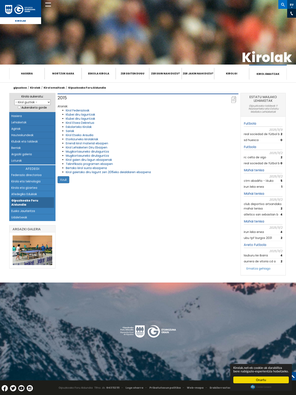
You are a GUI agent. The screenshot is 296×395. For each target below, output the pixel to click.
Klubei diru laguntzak (80, 114)
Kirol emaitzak (268, 74)
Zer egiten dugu (132, 73)
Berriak (16, 148)
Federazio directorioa (26, 175)
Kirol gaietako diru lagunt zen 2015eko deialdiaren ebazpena (108, 172)
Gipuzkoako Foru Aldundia (87, 87)
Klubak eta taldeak (24, 141)
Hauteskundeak (22, 135)
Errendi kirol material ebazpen (87, 143)
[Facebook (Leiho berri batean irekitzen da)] (5, 388)
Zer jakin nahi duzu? (198, 73)
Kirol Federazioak (77, 110)
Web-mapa (195, 387)
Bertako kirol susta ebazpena (86, 168)
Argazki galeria (21, 154)
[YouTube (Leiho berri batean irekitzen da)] (21, 388)
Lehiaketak (19, 122)
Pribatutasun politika (165, 387)
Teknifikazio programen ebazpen (89, 164)
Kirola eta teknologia (25, 181)
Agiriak (16, 129)
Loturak (16, 161)
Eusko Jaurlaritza (23, 211)
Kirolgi (231, 73)
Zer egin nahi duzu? (165, 73)
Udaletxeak (19, 217)
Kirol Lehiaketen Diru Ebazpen (86, 147)
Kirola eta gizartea (24, 188)
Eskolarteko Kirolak (79, 127)
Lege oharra (134, 387)
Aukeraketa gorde (34, 107)
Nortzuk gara (63, 73)
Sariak (70, 131)
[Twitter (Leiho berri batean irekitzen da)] (13, 388)
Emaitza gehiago (258, 268)
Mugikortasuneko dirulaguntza (87, 151)
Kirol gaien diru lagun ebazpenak (89, 160)
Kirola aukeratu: (32, 96)
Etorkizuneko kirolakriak (82, 139)
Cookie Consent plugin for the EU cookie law (261, 387)
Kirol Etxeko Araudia (79, 135)
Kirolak (20, 20)
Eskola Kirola (98, 73)
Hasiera (27, 73)
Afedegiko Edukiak (24, 194)
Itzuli (63, 180)
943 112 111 (112, 387)
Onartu (261, 380)
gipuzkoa (20, 87)
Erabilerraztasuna (223, 387)
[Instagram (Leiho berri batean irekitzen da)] (30, 388)
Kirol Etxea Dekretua (80, 123)
